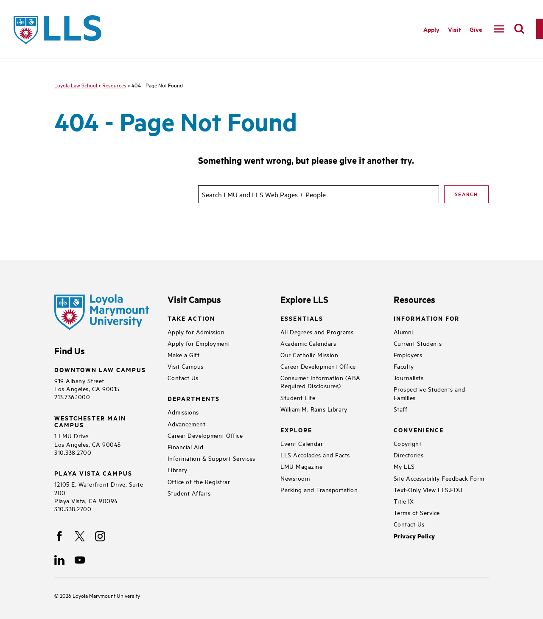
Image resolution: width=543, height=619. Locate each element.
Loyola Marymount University (100, 595)
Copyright (408, 443)
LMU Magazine (301, 466)
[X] (80, 536)
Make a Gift (184, 354)
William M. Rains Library (313, 409)
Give (476, 29)
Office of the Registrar (199, 481)
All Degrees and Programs (316, 332)
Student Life (297, 397)
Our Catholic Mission (309, 354)
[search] (519, 29)
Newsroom (295, 478)
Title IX (404, 501)
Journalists (409, 377)
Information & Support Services (211, 458)
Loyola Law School (75, 85)
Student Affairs (189, 493)
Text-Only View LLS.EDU (428, 489)
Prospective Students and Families (429, 393)
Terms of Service (417, 512)
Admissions (183, 412)
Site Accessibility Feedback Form (439, 478)
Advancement (187, 424)
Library (178, 469)
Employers (408, 354)
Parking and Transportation (319, 489)
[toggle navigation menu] (499, 29)
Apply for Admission (196, 332)
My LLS (404, 466)
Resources (114, 85)
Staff (401, 409)
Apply (431, 29)
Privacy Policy (414, 536)
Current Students (418, 343)
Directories (409, 455)
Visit (454, 29)
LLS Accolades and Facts (315, 455)
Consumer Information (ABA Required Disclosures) (320, 381)
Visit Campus (186, 366)
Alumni (403, 332)
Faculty (404, 366)
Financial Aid (186, 447)
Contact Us (183, 377)
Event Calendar (301, 443)
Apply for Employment (199, 343)
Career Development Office (205, 435)
